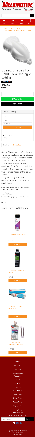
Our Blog (17, 383)
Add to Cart (17, 99)
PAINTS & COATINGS (15, 28)
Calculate (17, 127)
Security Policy (17, 410)
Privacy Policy (17, 398)
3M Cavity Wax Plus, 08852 (17, 234)
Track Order (17, 369)
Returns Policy (17, 402)
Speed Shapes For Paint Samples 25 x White (18, 30)
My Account (17, 365)
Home (5, 28)
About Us (17, 379)
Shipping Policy (17, 406)
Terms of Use (18, 394)
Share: (6, 81)
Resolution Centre (17, 373)
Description (6, 145)
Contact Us (17, 387)
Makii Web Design (17, 434)
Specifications (17, 145)
